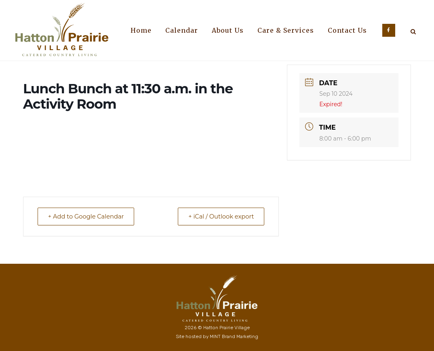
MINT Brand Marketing (234, 336)
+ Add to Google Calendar (88, 216)
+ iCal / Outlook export (219, 216)
